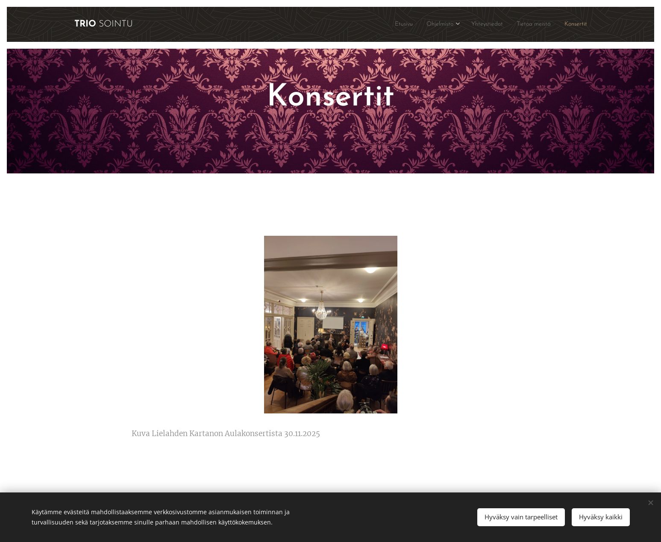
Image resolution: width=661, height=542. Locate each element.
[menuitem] (381, 24)
